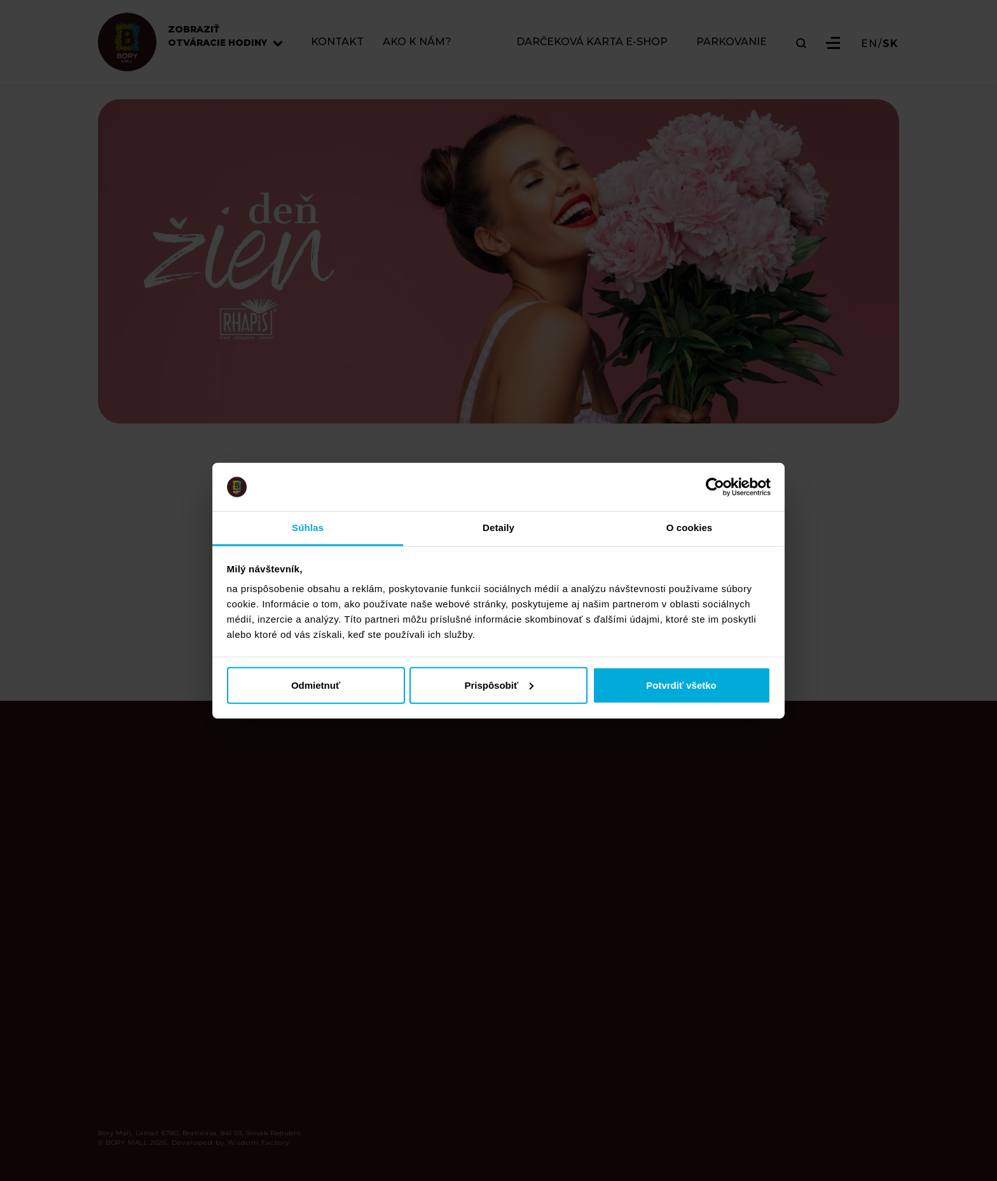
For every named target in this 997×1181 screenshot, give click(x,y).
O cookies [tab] (689, 527)
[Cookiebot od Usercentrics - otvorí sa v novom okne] (715, 487)
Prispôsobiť (498, 684)
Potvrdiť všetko (681, 684)
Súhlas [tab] (308, 527)
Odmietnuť (315, 684)
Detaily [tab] (498, 527)
